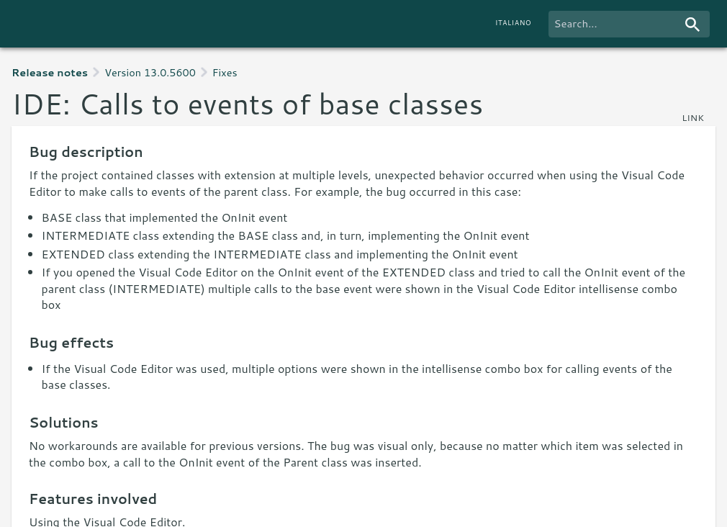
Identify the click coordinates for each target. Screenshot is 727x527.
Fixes (225, 72)
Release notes (50, 72)
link (693, 117)
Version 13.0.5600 (150, 72)
